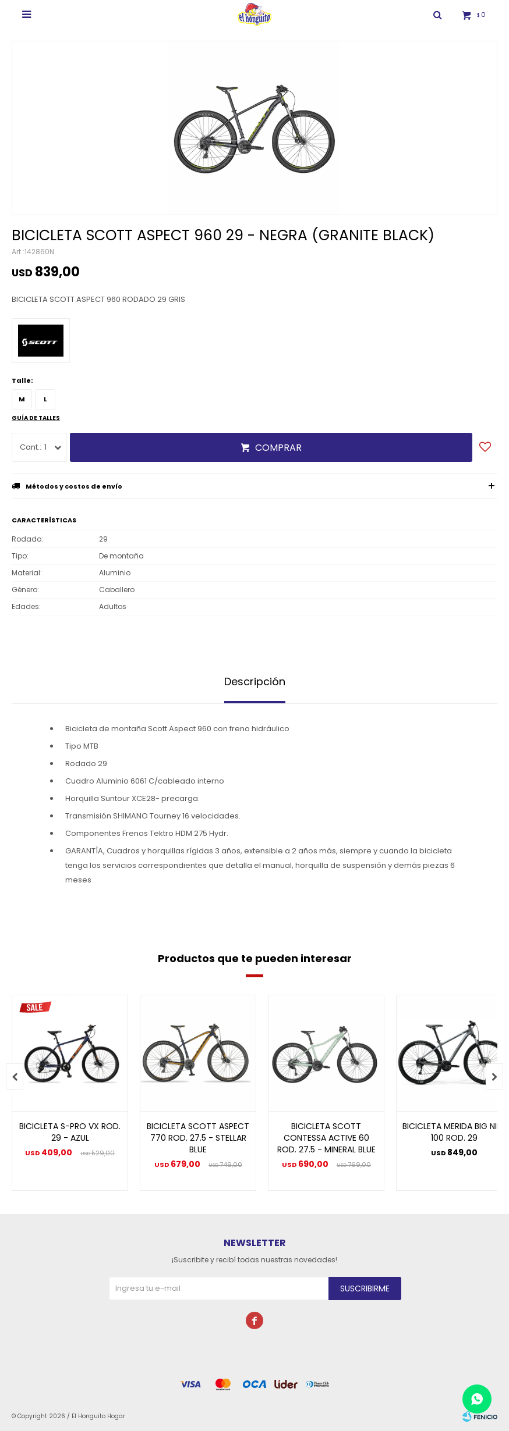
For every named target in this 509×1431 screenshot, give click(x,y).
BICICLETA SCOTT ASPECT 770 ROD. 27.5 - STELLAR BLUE (198, 1137)
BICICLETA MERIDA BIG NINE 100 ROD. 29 (454, 1132)
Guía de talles (36, 418)
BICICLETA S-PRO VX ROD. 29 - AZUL (70, 1132)
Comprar (278, 447)
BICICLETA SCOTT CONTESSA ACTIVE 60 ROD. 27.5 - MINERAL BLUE (326, 1137)
